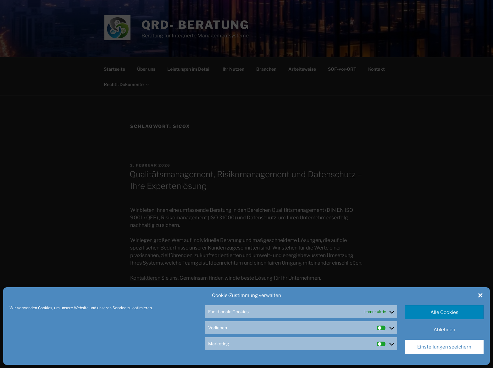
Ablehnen (444, 329)
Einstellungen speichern (444, 347)
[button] (480, 295)
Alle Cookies (444, 312)
